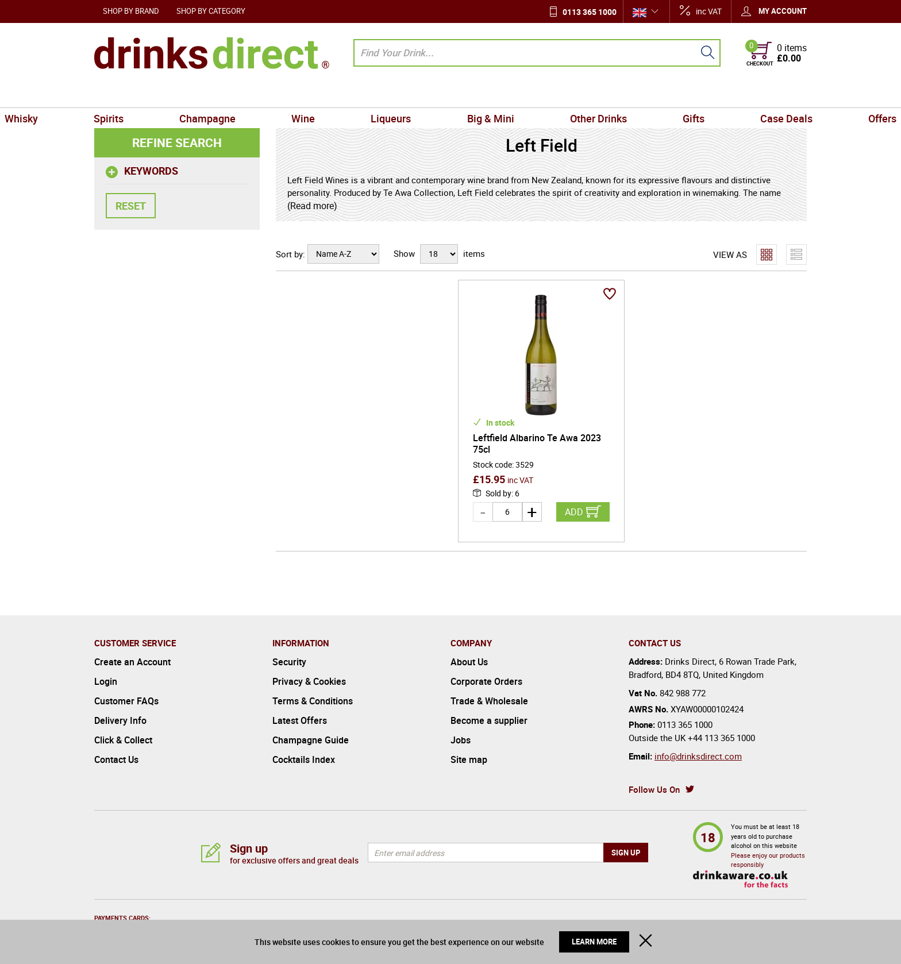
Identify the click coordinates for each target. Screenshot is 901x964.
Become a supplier (488, 720)
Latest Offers (299, 720)
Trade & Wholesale (489, 701)
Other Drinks (566, 94)
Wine (334, 94)
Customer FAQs (126, 701)
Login (105, 681)
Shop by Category (210, 11)
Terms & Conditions (312, 701)
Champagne (260, 94)
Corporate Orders (486, 681)
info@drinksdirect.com (698, 756)
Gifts (641, 94)
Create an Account (132, 661)
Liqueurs (402, 94)
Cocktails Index (303, 759)
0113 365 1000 (590, 11)
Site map (468, 759)
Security (289, 661)
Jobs (460, 740)
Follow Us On (654, 789)
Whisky (115, 94)
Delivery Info (120, 720)
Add (574, 512)
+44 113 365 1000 (721, 737)
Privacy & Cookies (309, 681)
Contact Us (116, 759)
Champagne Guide (310, 740)
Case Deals (713, 94)
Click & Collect (123, 740)
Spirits (182, 94)
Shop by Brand (131, 11)
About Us (469, 661)
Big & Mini (479, 94)
